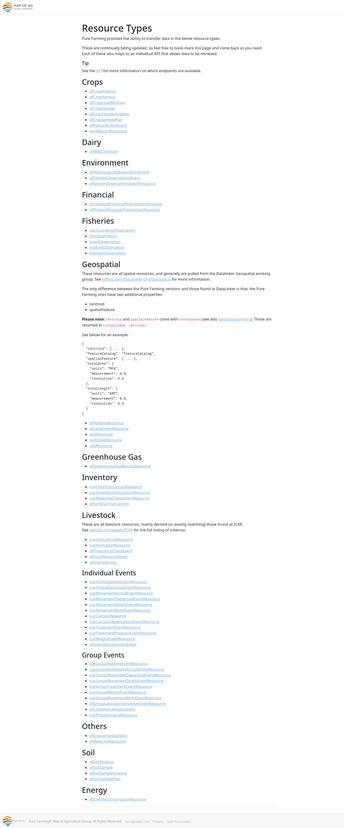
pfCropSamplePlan (106, 119)
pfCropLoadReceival (107, 102)
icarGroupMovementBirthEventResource (125, 697)
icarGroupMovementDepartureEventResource (130, 675)
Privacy (158, 821)
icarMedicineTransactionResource (119, 498)
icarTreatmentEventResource (115, 627)
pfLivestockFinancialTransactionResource (125, 204)
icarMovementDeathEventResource (120, 604)
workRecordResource (108, 131)
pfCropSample (102, 108)
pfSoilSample (101, 767)
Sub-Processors (179, 821)
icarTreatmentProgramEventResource (122, 633)
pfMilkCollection (103, 151)
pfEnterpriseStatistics (108, 735)
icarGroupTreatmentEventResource (120, 686)
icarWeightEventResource (112, 638)
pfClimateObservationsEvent (114, 177)
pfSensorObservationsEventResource (122, 183)
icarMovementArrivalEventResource (121, 593)
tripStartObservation (107, 253)
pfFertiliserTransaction (109, 503)
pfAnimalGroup (103, 562)
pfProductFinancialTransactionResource (124, 209)
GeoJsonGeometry (234, 319)
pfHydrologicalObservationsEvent (119, 172)
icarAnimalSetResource (109, 545)
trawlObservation (104, 241)
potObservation (103, 236)
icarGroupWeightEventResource (117, 692)
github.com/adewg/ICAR (111, 530)
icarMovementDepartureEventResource (124, 598)
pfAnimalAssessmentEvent (113, 644)
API (99, 70)
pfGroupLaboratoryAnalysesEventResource (127, 703)
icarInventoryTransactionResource (119, 492)
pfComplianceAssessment (112, 709)
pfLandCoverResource (109, 428)
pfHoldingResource (106, 423)
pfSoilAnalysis (101, 761)
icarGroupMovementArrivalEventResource (126, 669)
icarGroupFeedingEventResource (118, 663)
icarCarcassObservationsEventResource (124, 621)
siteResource (100, 445)
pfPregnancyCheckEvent (111, 551)
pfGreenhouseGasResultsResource (120, 466)
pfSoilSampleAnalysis (108, 773)
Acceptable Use (137, 821)
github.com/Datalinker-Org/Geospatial (136, 279)
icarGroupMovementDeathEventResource (126, 680)
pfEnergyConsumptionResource (117, 799)
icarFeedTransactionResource (115, 486)
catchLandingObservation (112, 230)
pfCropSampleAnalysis (109, 114)
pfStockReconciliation (108, 556)
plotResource (101, 434)
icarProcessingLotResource (113, 715)
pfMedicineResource (107, 741)
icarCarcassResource (107, 616)
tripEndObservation (106, 247)
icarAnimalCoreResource (111, 539)
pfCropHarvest (102, 96)
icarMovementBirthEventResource (119, 610)
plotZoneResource (105, 440)
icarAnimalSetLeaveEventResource (120, 587)
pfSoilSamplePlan (104, 778)
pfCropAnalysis (102, 91)
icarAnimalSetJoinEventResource (118, 581)
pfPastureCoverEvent (108, 125)
